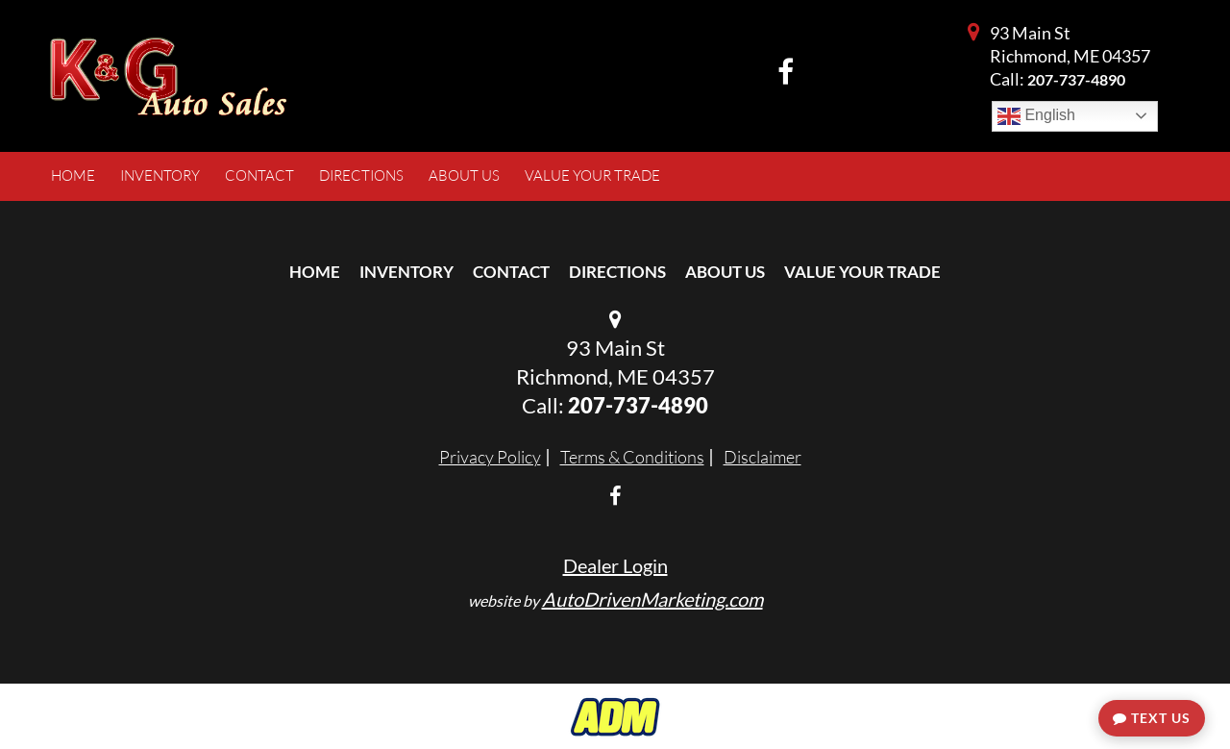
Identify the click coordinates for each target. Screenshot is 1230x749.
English (1036, 116)
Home (314, 272)
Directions (617, 272)
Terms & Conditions (632, 456)
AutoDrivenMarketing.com (652, 599)
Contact (511, 272)
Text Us (1152, 718)
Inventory (406, 272)
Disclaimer (762, 456)
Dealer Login (615, 565)
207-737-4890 (1076, 79)
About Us (725, 272)
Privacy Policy (490, 456)
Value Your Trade (862, 272)
